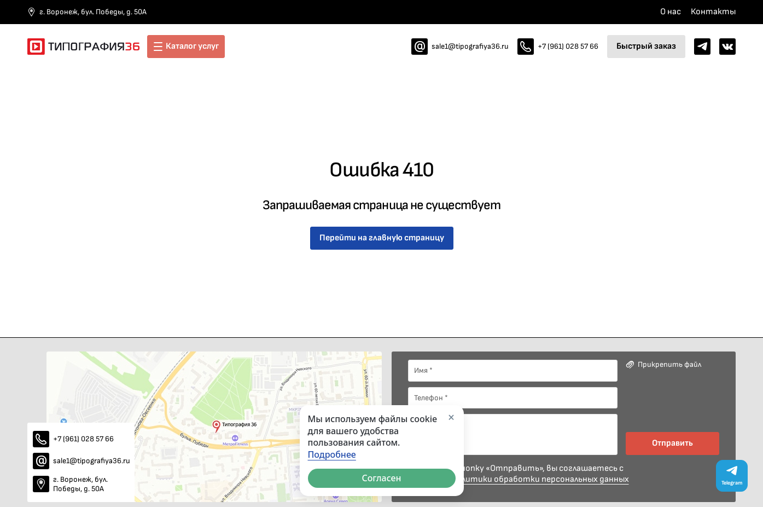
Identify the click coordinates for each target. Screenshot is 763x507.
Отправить (672, 443)
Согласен (381, 478)
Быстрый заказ (646, 46)
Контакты (713, 12)
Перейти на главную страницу (381, 238)
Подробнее (332, 454)
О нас (670, 12)
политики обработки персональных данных (540, 479)
